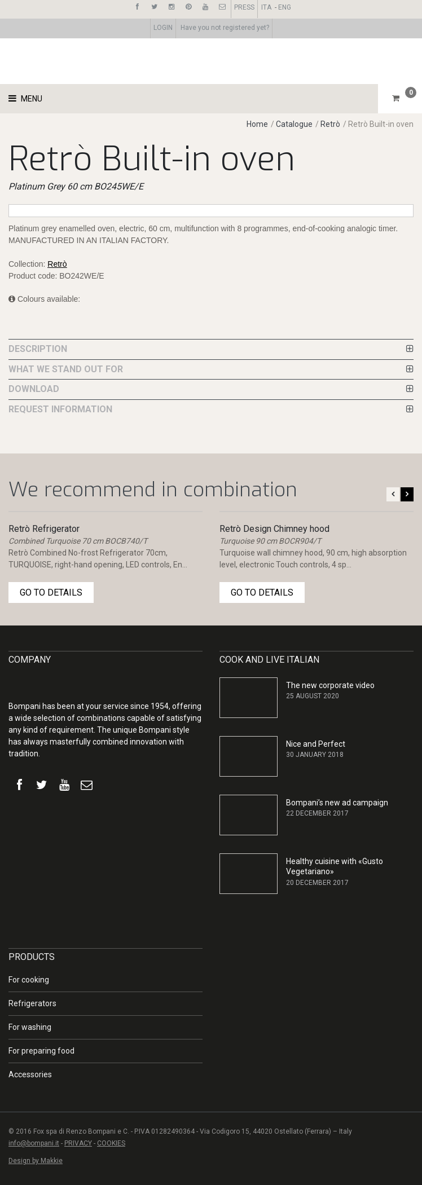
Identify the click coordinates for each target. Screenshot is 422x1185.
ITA (266, 7)
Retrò (330, 124)
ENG (284, 7)
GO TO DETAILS (51, 592)
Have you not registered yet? (225, 28)
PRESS (244, 7)
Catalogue (295, 124)
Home (257, 124)
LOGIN (163, 28)
